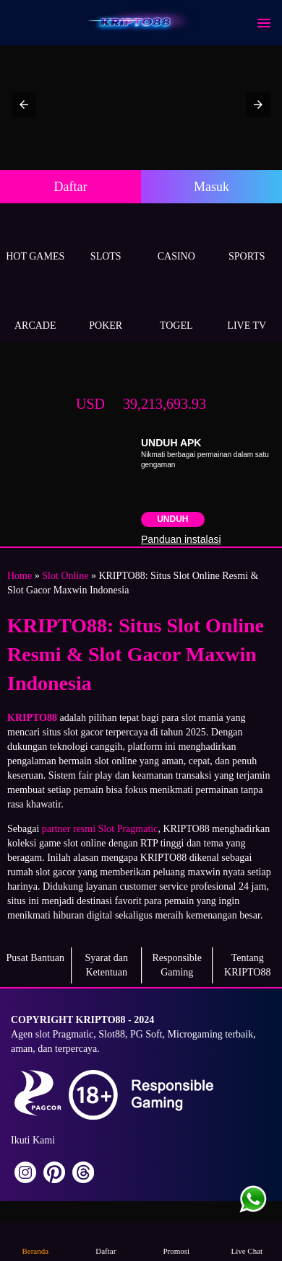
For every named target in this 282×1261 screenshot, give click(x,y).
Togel (176, 309)
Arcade (35, 309)
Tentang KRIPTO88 (247, 965)
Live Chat (246, 1240)
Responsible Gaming (177, 965)
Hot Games (35, 240)
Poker (106, 309)
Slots (106, 240)
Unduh (172, 519)
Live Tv (247, 309)
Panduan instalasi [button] (181, 539)
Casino (176, 240)
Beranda (35, 1240)
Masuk (211, 187)
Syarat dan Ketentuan (106, 965)
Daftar (70, 187)
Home (19, 575)
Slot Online (65, 575)
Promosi (176, 1240)
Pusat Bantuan (36, 957)
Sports (247, 240)
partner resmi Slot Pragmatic (100, 828)
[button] (24, 104)
